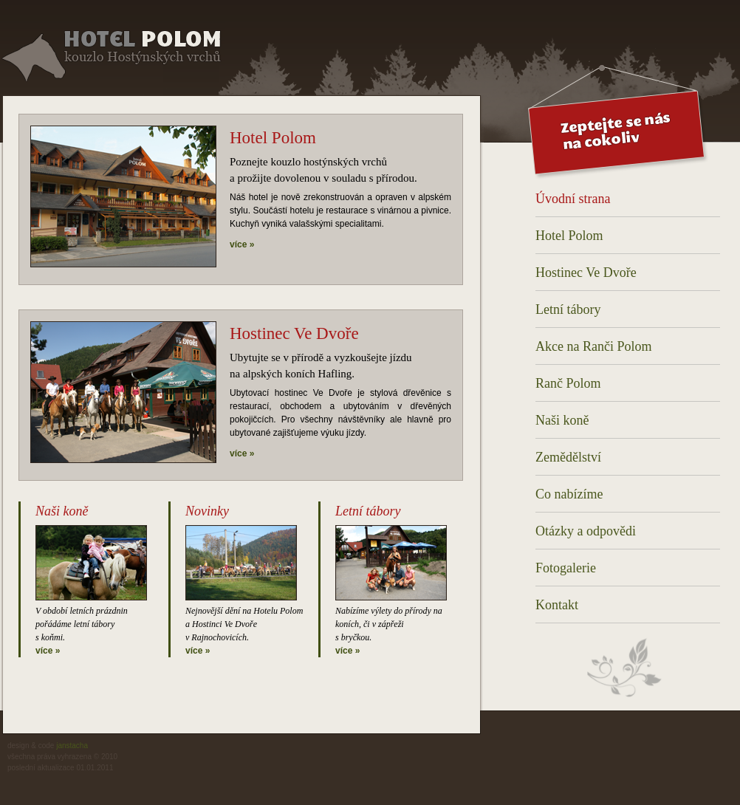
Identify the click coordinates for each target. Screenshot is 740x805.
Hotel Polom (569, 235)
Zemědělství (568, 457)
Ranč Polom (568, 383)
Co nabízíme (569, 494)
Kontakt (556, 604)
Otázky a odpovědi (585, 531)
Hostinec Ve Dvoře (586, 272)
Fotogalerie (565, 568)
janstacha (72, 745)
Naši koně (562, 420)
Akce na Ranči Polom (593, 346)
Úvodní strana (572, 198)
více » (242, 244)
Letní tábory (567, 309)
